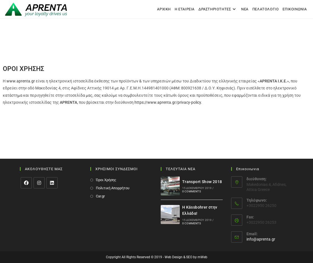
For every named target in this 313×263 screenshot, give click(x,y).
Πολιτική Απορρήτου (112, 188)
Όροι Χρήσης (106, 180)
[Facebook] (26, 182)
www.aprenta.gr (20, 81)
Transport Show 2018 (202, 181)
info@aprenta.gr (260, 239)
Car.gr (100, 196)
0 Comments (191, 191)
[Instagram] (39, 182)
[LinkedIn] (52, 182)
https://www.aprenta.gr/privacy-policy (167, 102)
